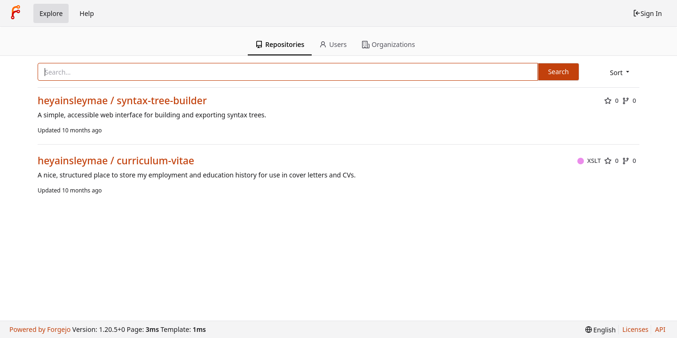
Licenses (635, 329)
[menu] (620, 72)
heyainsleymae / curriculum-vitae (116, 160)
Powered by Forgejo (40, 329)
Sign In (647, 13)
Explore (51, 13)
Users (332, 44)
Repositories (279, 44)
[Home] (15, 13)
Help (86, 13)
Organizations (388, 44)
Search (558, 71)
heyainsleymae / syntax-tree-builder (122, 100)
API (660, 329)
